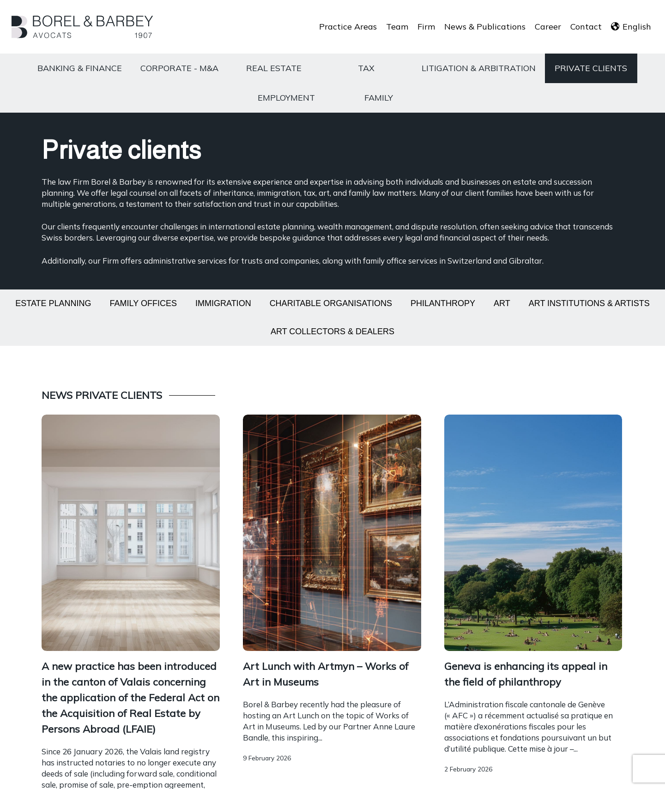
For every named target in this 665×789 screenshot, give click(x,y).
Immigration (223, 303)
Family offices (143, 303)
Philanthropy (443, 303)
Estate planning (53, 303)
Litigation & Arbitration (479, 68)
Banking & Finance (79, 68)
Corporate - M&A (179, 68)
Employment (286, 97)
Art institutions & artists (589, 303)
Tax (366, 68)
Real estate (274, 68)
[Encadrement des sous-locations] (332, 711)
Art (502, 303)
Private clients (591, 68)
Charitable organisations (331, 303)
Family (378, 97)
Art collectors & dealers (332, 331)
